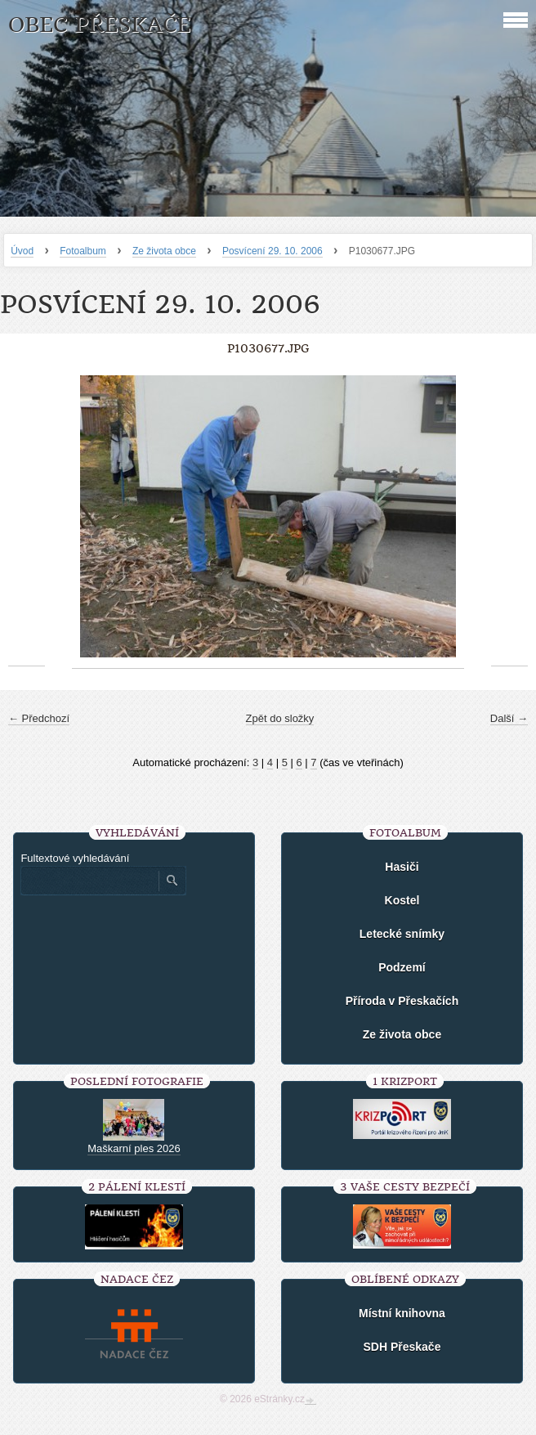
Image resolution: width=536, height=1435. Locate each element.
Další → (509, 718)
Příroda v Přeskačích (402, 1000)
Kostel (402, 900)
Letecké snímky (402, 933)
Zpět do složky (280, 718)
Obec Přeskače (99, 25)
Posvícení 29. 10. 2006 (272, 251)
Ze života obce (164, 251)
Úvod (22, 251)
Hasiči (401, 866)
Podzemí (402, 967)
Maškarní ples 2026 (133, 1148)
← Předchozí (38, 718)
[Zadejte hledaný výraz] (89, 880)
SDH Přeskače (401, 1346)
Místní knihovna (402, 1313)
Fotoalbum (83, 251)
